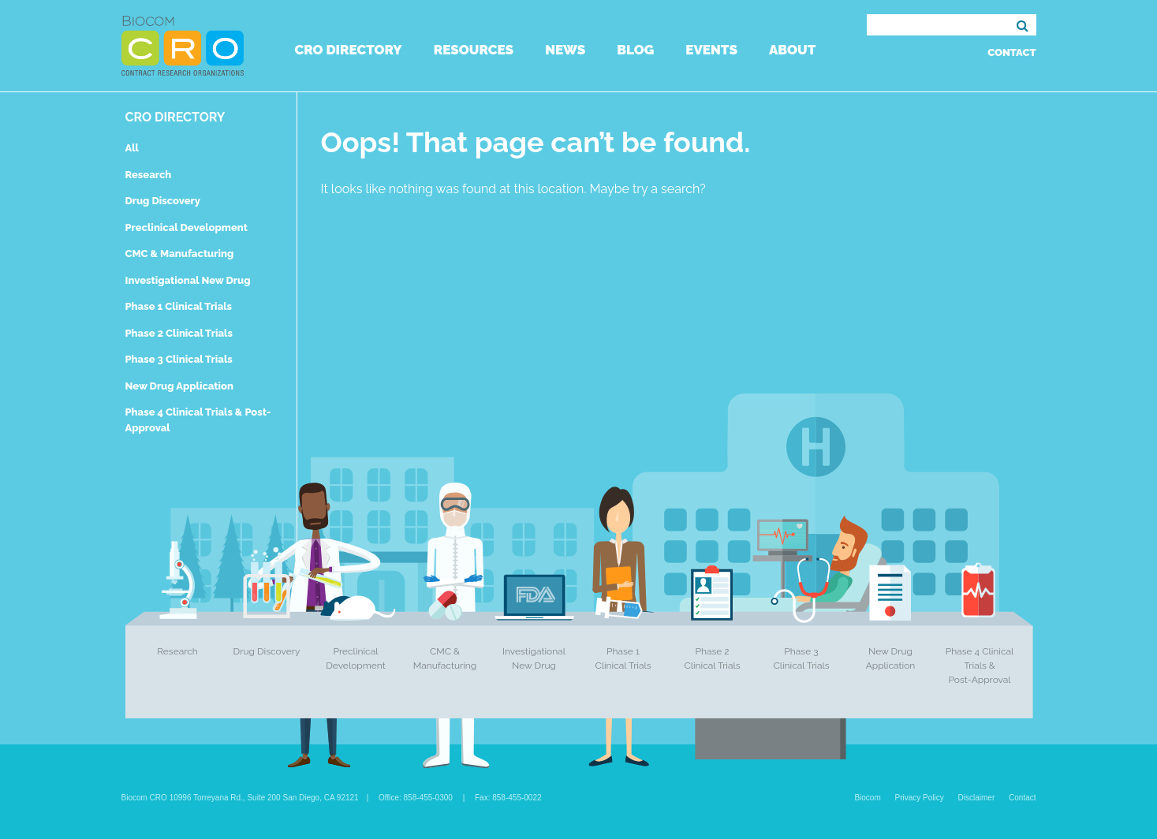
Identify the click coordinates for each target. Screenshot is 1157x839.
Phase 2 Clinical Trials (179, 333)
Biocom (867, 797)
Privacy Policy (919, 797)
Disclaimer (976, 797)
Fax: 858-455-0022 (508, 797)
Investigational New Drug (188, 280)
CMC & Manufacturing (179, 253)
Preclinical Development (186, 227)
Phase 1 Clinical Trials (179, 306)
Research (148, 175)
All (132, 148)
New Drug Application (179, 386)
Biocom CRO (182, 46)
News (565, 50)
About (792, 50)
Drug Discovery (162, 201)
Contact (1011, 52)
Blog (635, 50)
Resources (473, 50)
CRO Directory (348, 50)
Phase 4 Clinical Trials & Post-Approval (980, 665)
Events (711, 50)
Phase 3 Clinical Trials (179, 359)
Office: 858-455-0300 (416, 797)
